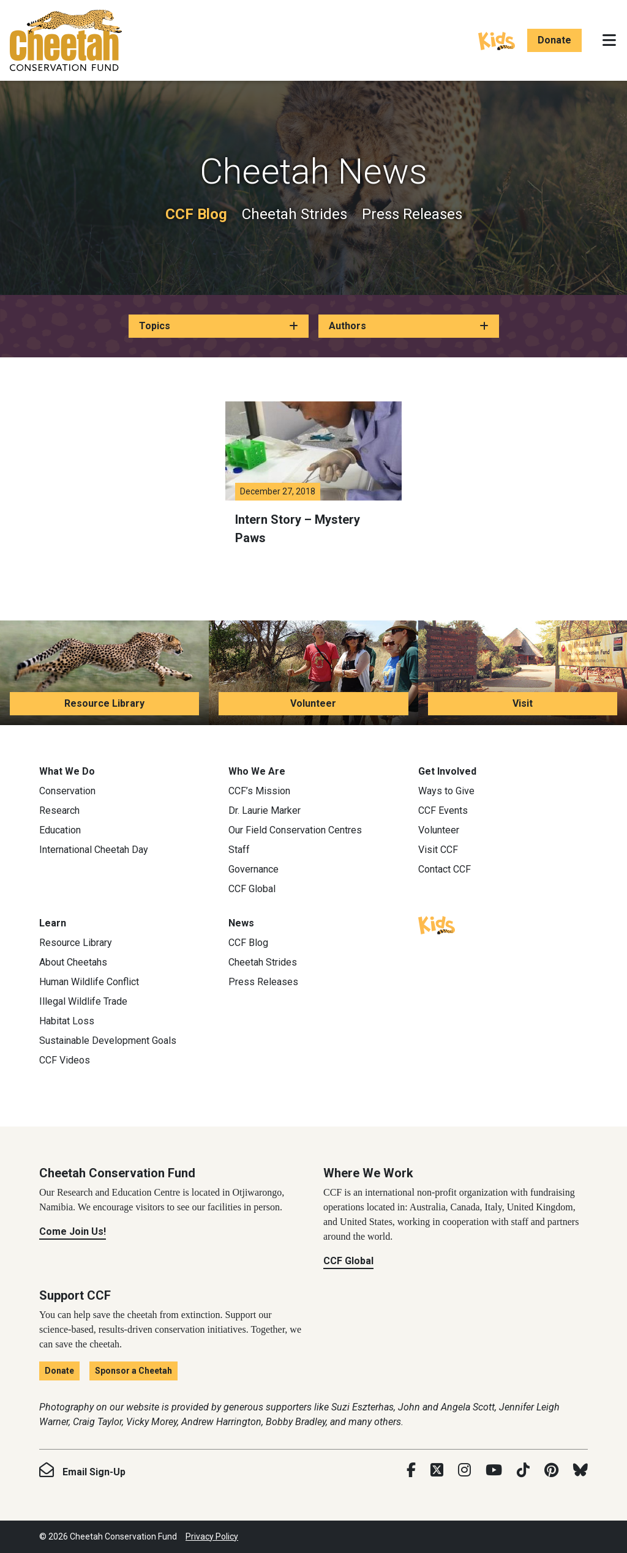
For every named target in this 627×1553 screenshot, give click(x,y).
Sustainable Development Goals (107, 1040)
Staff (239, 849)
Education (60, 830)
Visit (522, 703)
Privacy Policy (212, 1536)
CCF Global (252, 889)
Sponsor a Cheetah (133, 1371)
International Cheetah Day (93, 849)
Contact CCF (444, 869)
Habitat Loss (66, 1021)
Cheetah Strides (294, 214)
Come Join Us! (72, 1231)
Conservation (67, 791)
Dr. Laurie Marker (264, 810)
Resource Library (104, 703)
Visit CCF (438, 849)
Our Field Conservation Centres (295, 830)
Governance (253, 869)
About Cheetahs (73, 962)
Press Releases (412, 214)
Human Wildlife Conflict (89, 982)
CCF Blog (196, 214)
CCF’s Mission (259, 791)
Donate (554, 40)
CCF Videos (64, 1060)
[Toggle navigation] (609, 40)
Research (59, 810)
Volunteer (313, 703)
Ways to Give (446, 791)
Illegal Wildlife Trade (83, 1001)
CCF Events (443, 810)
